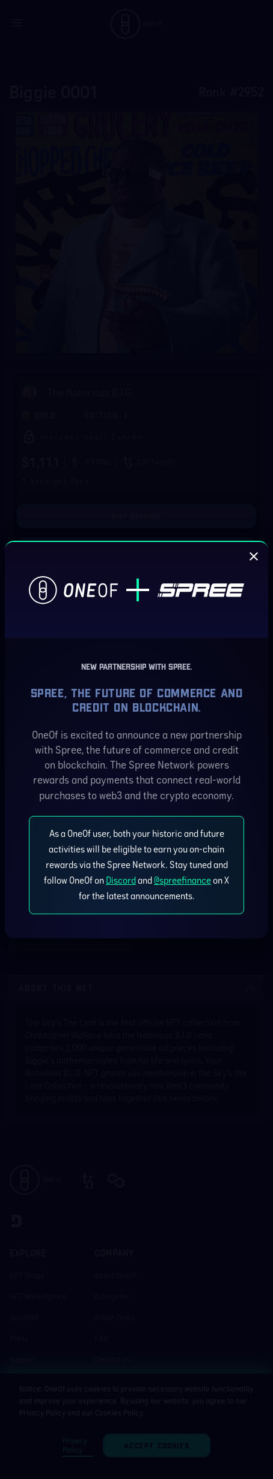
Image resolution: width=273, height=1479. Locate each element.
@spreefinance (182, 880)
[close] (253, 556)
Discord (121, 880)
